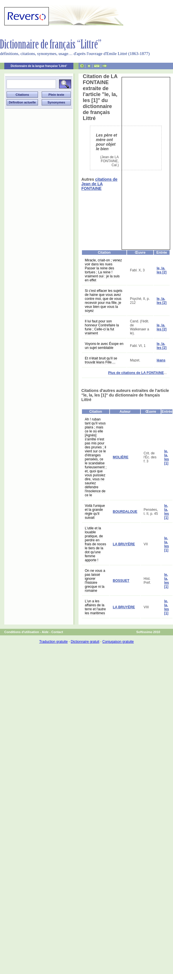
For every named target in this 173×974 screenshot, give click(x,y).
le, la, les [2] (162, 270)
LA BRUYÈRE (124, 544)
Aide (45, 632)
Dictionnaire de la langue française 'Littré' (39, 66)
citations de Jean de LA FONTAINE (99, 184)
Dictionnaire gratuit (85, 642)
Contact (57, 632)
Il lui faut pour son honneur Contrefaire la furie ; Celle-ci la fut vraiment (102, 327)
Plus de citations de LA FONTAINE (136, 373)
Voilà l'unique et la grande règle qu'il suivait (95, 512)
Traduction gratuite (53, 642)
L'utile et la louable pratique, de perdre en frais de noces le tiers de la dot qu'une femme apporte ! (95, 544)
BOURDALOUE (125, 512)
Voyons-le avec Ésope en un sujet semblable (104, 346)
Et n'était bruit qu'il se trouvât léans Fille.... (101, 360)
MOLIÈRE (120, 457)
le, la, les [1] (166, 457)
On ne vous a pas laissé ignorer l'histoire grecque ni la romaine (95, 581)
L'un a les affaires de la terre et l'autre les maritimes (95, 607)
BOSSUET (121, 581)
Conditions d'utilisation (21, 632)
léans (161, 360)
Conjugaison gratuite (118, 642)
